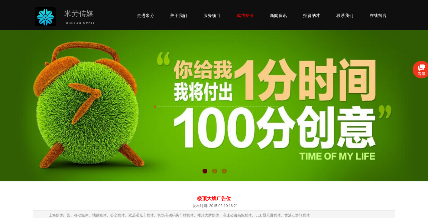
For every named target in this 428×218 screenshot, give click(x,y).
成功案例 (245, 15)
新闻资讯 (278, 15)
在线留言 (378, 15)
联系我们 (344, 15)
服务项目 (211, 15)
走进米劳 (145, 15)
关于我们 (178, 15)
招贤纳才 (311, 15)
